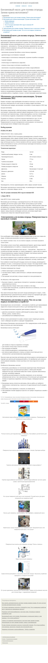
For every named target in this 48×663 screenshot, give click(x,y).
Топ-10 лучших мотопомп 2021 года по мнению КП (19, 24)
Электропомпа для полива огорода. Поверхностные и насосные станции (24, 28)
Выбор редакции (9, 21)
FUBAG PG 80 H (9, 23)
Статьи (30, 5)
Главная (17, 5)
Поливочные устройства (26, 398)
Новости (24, 5)
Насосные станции (7, 398)
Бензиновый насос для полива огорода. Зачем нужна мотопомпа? (22, 17)
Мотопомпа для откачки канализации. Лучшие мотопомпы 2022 (21, 19)
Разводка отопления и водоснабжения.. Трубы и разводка (18, 629)
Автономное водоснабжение (24, 3)
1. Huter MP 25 (9, 26)
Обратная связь (5, 642)
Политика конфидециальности (7, 640)
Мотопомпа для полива (16, 398)
